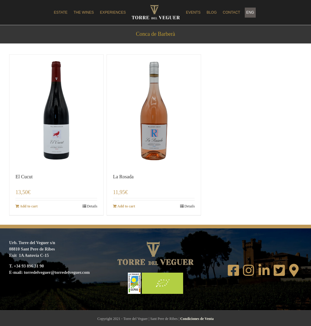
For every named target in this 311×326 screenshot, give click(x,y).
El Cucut (23, 176)
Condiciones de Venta (197, 319)
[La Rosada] (154, 111)
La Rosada (123, 176)
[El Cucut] (56, 111)
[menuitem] (250, 13)
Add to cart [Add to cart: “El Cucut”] (29, 206)
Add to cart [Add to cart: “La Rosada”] (126, 206)
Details (92, 206)
